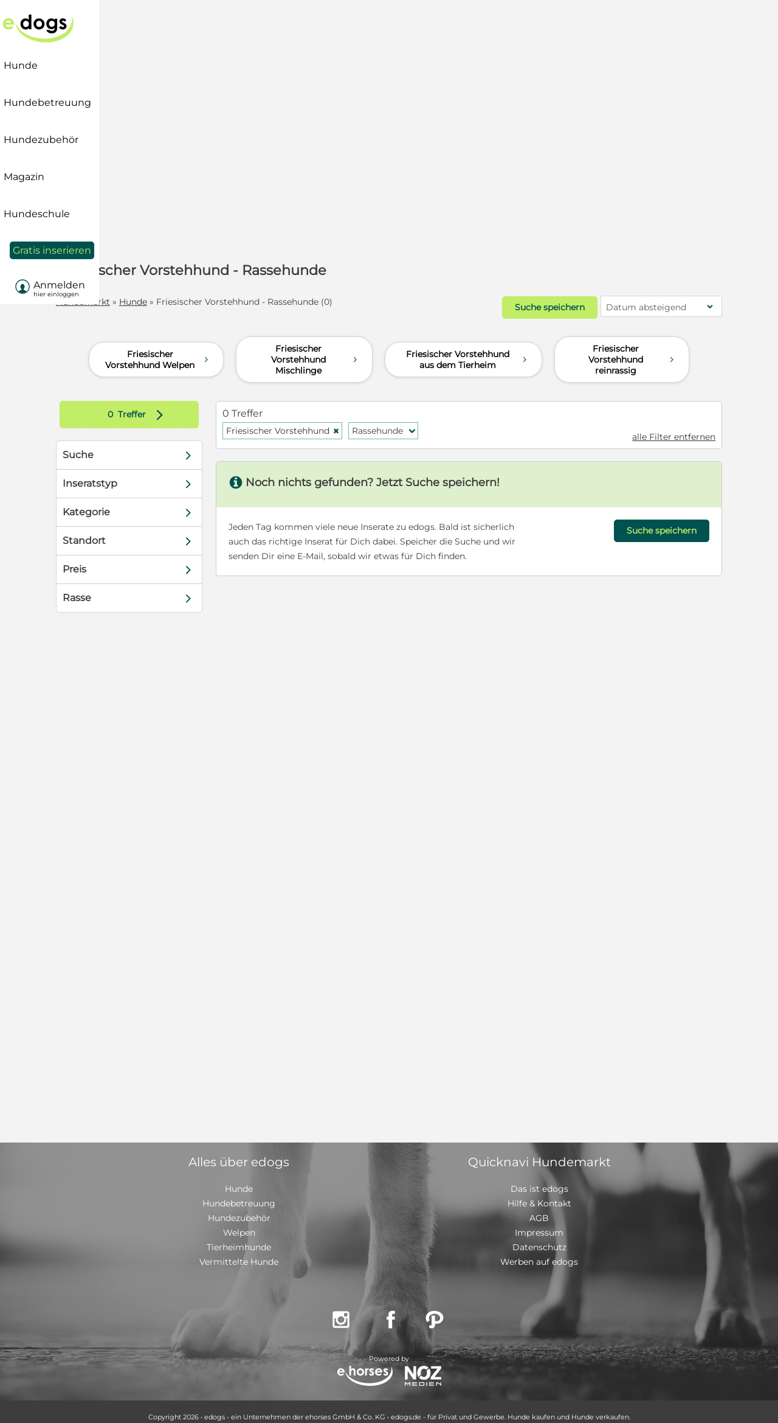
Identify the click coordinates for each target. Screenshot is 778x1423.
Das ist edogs (539, 1178)
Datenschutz (539, 1236)
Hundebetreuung (238, 1193)
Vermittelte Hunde (238, 1251)
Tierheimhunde (239, 1236)
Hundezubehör (239, 1207)
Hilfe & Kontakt (539, 1193)
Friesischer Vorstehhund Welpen (159, 349)
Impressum (539, 1222)
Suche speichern (511, 302)
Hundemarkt (116, 301)
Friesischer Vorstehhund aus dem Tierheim (467, 349)
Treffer (163, 404)
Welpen (239, 1222)
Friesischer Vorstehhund (300, 420)
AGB (539, 1207)
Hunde (166, 301)
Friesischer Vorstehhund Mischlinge (315, 349)
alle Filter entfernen (641, 426)
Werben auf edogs (539, 1251)
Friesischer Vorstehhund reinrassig (632, 349)
